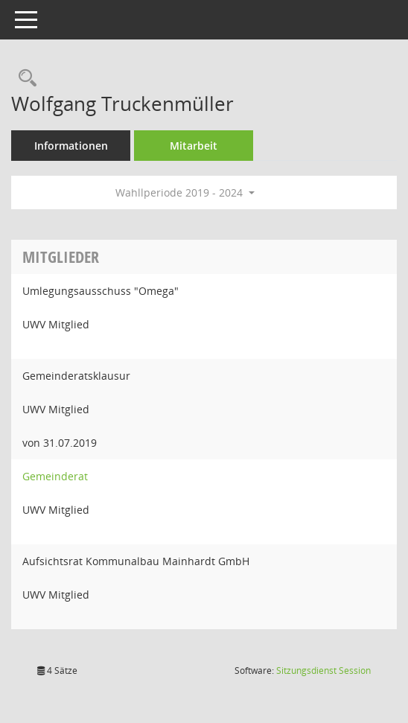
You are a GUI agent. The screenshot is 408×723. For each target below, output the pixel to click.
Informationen (71, 145)
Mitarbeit (193, 145)
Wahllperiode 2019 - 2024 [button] (185, 192)
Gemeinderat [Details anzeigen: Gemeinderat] (55, 476)
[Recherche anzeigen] (23, 78)
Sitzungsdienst (323, 670)
